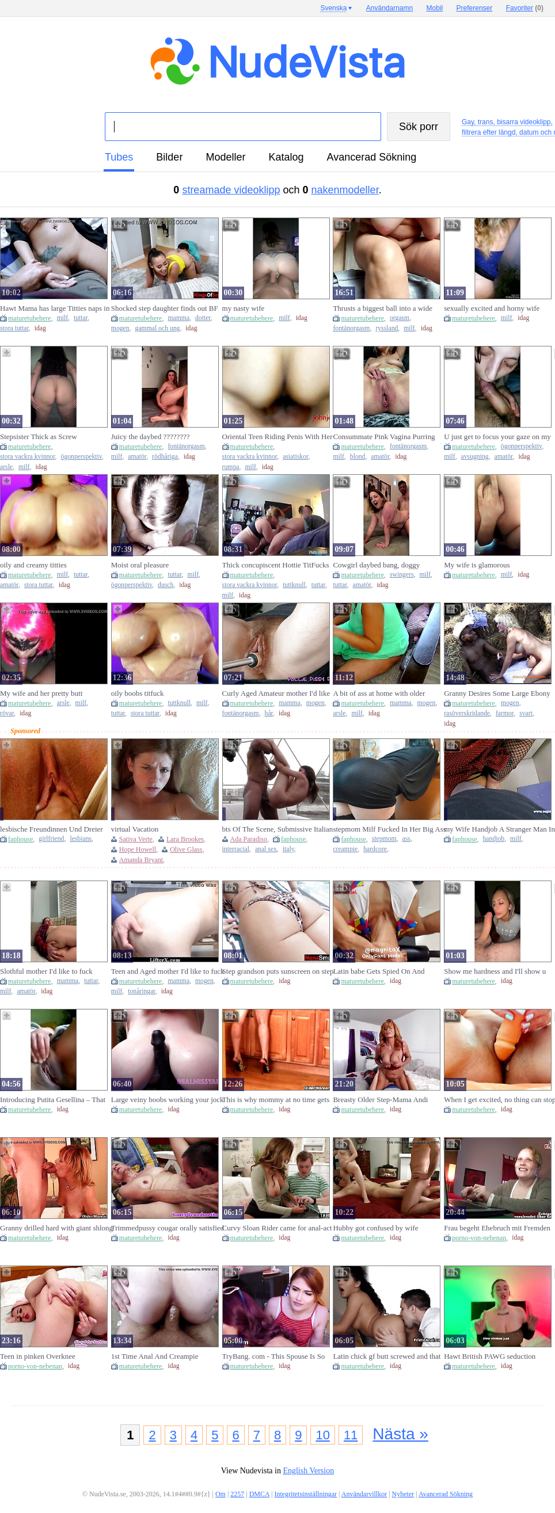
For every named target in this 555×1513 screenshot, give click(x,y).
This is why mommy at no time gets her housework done (276, 1099)
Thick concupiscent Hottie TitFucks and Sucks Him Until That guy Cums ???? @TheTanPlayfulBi (277, 565)
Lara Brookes (185, 839)
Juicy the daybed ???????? (150, 436)
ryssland (386, 328)
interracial (235, 849)
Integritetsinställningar (305, 1494)
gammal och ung (157, 328)
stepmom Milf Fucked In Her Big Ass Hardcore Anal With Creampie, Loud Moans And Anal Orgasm (389, 829)
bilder (169, 157)
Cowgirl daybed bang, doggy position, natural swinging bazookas (386, 565)
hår (269, 713)
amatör (137, 456)
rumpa (231, 467)
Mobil (435, 8)
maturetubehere (29, 318)
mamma (178, 318)
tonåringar (141, 991)
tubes (119, 157)
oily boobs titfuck (137, 693)
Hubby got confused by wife (375, 1228)
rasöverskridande (467, 713)
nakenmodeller (345, 190)
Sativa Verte (136, 839)
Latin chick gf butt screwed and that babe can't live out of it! (386, 1356)
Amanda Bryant (141, 860)
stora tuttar (14, 328)
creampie (345, 849)
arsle (6, 467)
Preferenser (475, 8)
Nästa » (400, 1434)
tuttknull (294, 585)
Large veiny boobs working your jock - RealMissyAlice (167, 1099)
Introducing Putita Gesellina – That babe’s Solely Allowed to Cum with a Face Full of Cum (56, 1099)
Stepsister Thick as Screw (38, 436)
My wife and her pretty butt (41, 693)
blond (358, 456)
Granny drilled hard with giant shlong (56, 1228)
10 (322, 1435)
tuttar (81, 318)
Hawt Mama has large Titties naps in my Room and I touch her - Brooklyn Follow (55, 308)
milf (62, 318)
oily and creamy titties (33, 565)
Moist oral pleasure (140, 565)
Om (220, 1494)
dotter (203, 318)
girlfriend (51, 839)
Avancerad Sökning (371, 157)
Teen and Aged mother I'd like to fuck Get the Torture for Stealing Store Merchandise (168, 971)
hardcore (375, 849)
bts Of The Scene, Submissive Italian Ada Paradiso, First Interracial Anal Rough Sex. (277, 829)
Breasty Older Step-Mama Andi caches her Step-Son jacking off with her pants (388, 1099)
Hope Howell (137, 849)
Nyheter (403, 1494)
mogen (120, 328)
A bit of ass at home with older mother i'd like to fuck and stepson (384, 693)
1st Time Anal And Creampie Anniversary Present (155, 1356)
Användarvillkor (364, 1494)
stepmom (384, 839)
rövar (7, 713)
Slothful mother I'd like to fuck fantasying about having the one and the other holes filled (54, 971)
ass (406, 839)
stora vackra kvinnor (27, 456)
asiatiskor (295, 456)
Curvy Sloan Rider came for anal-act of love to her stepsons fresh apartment (277, 1228)
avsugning (475, 456)
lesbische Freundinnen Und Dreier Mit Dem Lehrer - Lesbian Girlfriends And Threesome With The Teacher (56, 829)
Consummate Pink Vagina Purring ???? (384, 436)
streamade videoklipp (231, 190)
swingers (402, 574)
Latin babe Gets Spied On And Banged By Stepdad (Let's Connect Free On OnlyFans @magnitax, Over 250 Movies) (388, 971)
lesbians (81, 839)
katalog (285, 157)
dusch (165, 585)
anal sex (266, 849)
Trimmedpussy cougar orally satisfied (167, 1228)
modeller (225, 157)
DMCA (259, 1494)
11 (351, 1435)
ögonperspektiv (81, 456)
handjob (494, 839)
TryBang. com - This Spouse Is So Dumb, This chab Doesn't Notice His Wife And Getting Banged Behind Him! (277, 1356)
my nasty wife (243, 308)
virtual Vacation (134, 829)
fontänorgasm (351, 328)
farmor (505, 713)
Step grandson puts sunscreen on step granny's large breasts (278, 971)
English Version (308, 1470)
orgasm (399, 318)
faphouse (20, 839)
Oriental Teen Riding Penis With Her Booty (277, 436)
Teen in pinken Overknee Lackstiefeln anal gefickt (37, 1356)
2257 (237, 1494)
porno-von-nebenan (479, 1238)
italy (288, 849)
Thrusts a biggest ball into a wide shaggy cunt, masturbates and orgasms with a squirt (382, 308)
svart (526, 713)
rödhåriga (165, 456)
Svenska (333, 8)
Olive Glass (186, 849)
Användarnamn (389, 8)
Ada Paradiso (248, 839)
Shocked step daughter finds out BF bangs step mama (164, 308)
